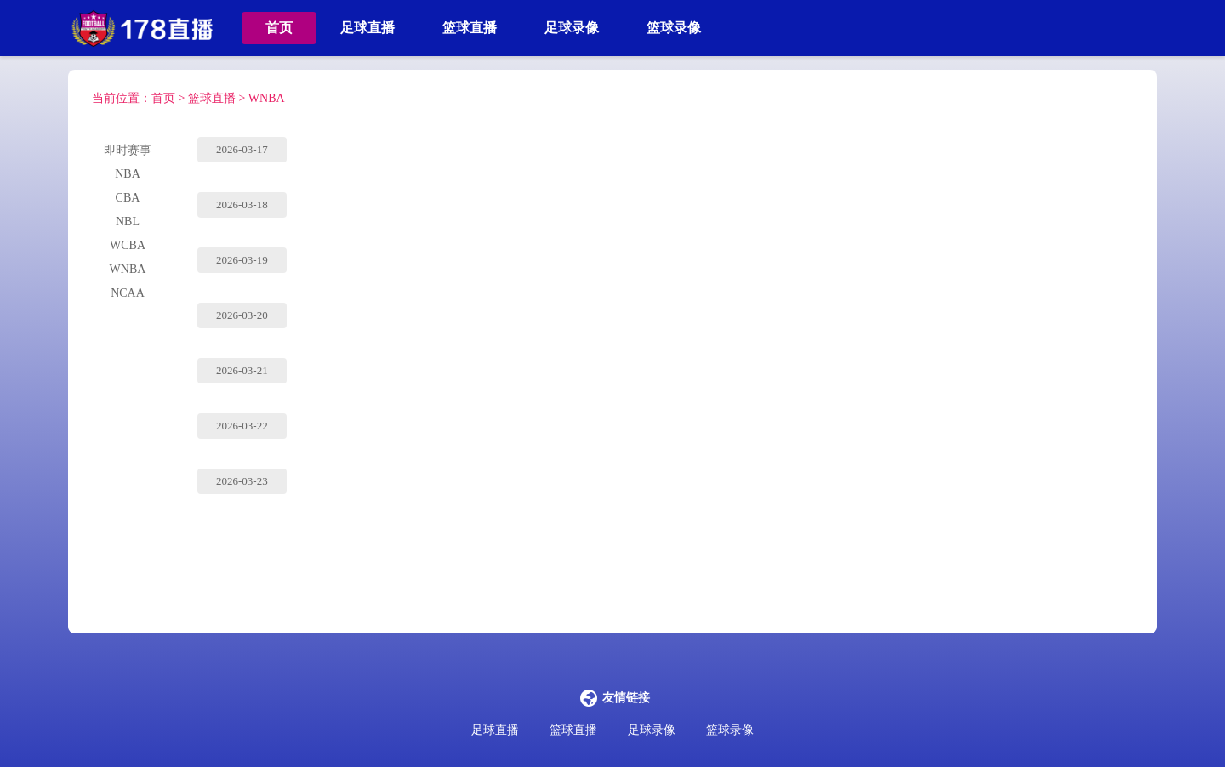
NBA (127, 174)
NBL (128, 221)
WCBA (127, 245)
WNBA (266, 98)
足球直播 (367, 27)
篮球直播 (469, 27)
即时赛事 (127, 150)
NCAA (128, 293)
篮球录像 (674, 27)
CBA (128, 197)
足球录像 (571, 27)
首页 (279, 27)
